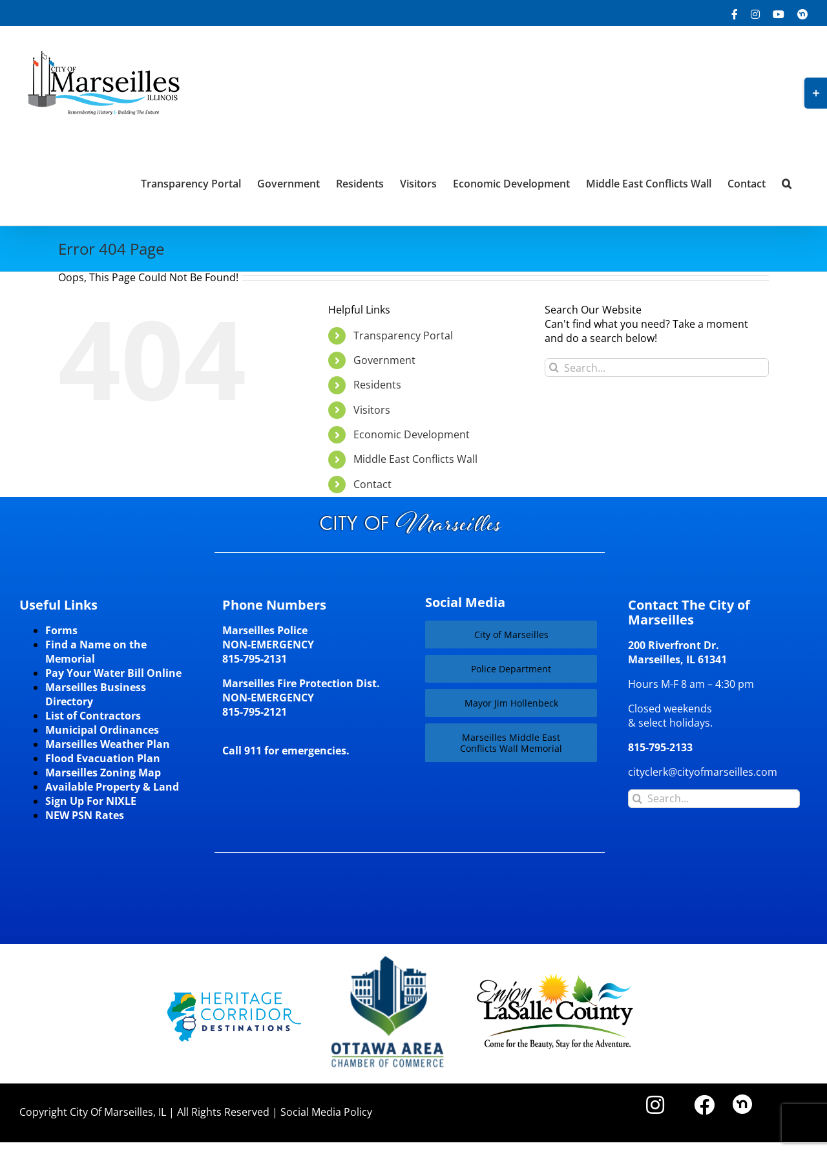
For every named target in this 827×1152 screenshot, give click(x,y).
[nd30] (742, 1100)
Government (384, 360)
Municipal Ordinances (102, 730)
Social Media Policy (326, 1112)
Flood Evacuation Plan (102, 758)
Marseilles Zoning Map (103, 772)
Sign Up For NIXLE (90, 801)
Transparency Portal (403, 335)
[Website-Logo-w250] (388, 956)
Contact (372, 484)
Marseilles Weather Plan (107, 744)
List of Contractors (93, 716)
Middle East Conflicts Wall (415, 459)
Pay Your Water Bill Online (113, 673)
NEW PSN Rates (84, 815)
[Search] (554, 367)
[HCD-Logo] (234, 997)
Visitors (371, 410)
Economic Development (411, 434)
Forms (61, 630)
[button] (786, 182)
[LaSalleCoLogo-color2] (555, 978)
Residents (377, 385)
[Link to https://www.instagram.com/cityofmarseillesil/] (655, 1104)
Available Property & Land (112, 787)
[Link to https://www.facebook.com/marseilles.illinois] (704, 1104)
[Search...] (657, 367)
